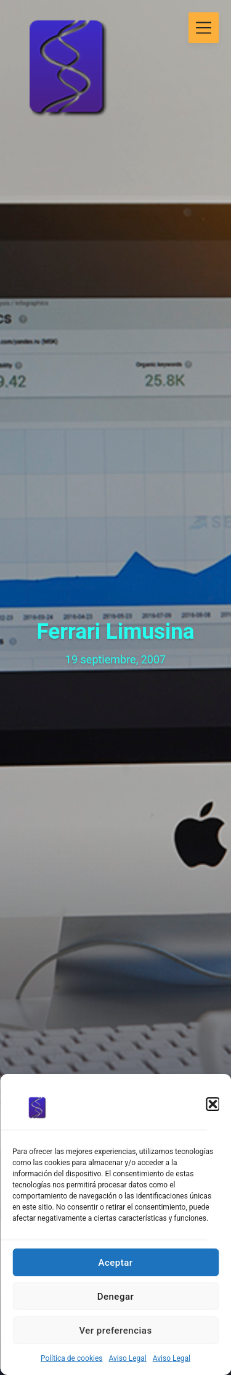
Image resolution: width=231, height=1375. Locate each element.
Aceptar (115, 1262)
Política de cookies (72, 1358)
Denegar (115, 1296)
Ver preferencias (115, 1330)
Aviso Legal (127, 1358)
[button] (212, 1104)
